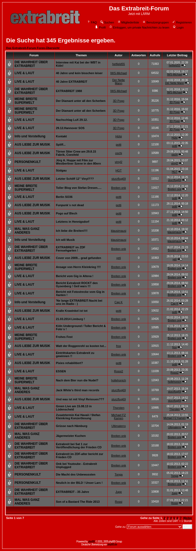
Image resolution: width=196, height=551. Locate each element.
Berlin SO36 (64, 196)
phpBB (91, 541)
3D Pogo (118, 100)
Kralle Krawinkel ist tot (71, 310)
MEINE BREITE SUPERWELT (26, 101)
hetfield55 (118, 64)
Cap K (119, 302)
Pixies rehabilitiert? (69, 363)
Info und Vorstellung (30, 136)
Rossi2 (118, 371)
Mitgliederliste (128, 22)
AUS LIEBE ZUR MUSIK (32, 144)
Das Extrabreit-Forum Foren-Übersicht (32, 48)
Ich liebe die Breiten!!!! (71, 230)
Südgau (61, 170)
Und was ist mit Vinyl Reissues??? (80, 399)
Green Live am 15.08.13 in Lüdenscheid (74, 408)
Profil (100, 27)
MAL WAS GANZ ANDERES (27, 230)
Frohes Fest (64, 336)
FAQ (92, 22)
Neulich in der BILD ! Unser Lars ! (79, 482)
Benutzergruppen (155, 22)
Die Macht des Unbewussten (75, 474)
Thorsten (118, 407)
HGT (118, 170)
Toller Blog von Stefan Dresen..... (79, 187)
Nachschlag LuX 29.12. (71, 119)
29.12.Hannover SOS (70, 128)
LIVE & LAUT (24, 73)
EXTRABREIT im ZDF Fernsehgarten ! (70, 249)
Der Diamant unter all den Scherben (80, 100)
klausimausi (118, 230)
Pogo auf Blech (66, 213)
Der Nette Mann (118, 81)
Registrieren (182, 22)
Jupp (118, 491)
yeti (118, 257)
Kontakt (61, 136)
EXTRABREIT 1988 (69, 91)
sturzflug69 (118, 178)
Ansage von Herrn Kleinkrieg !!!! (78, 267)
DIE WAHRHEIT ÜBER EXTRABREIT (31, 64)
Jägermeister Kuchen (71, 435)
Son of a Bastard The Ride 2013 (77, 501)
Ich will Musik (65, 239)
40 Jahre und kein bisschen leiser (79, 73)
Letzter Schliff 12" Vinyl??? (75, 178)
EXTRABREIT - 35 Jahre (72, 491)
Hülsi (118, 136)
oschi (118, 153)
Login (178, 27)
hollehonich (118, 380)
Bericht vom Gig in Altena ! (74, 276)
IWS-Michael (118, 73)
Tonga (119, 474)
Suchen (107, 22)
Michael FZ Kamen (118, 416)
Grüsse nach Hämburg (71, 426)
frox (118, 346)
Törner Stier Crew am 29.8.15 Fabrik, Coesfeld (76, 153)
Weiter (187, 518)
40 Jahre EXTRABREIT (71, 81)
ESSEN (61, 371)
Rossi (118, 501)
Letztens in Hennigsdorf (72, 221)
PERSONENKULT (28, 162)
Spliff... (61, 144)
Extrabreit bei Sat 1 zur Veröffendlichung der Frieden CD (79, 445)
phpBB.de (112, 544)
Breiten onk (118, 187)
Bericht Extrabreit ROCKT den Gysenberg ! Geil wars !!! (77, 284)
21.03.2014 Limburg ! (70, 319)
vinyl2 (118, 161)
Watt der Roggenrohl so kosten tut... (81, 346)
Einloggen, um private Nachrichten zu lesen (139, 27)
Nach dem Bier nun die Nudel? (77, 380)
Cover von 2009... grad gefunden (78, 257)
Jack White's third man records (77, 390)
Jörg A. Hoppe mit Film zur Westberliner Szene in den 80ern (78, 162)
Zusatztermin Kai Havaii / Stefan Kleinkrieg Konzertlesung (78, 416)
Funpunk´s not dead (70, 205)
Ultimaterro (118, 426)
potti (118, 144)
